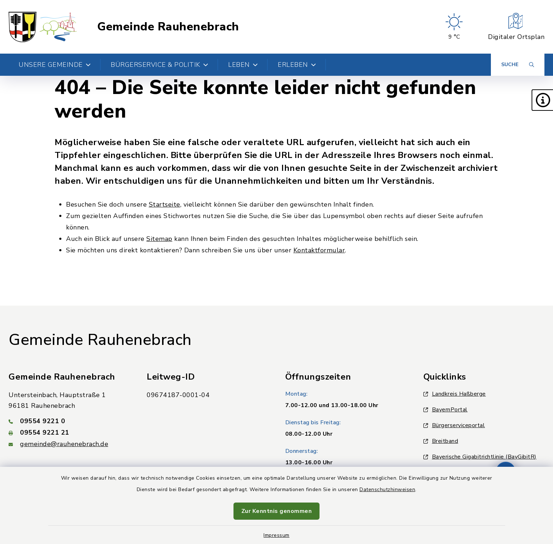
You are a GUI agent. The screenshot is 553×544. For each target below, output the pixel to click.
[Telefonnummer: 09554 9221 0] (69, 421)
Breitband (440, 441)
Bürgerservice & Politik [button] (159, 64)
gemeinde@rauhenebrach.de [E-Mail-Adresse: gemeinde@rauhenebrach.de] (64, 444)
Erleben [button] (297, 64)
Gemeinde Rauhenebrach (168, 27)
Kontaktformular (319, 250)
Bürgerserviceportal (454, 425)
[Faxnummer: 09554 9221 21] (69, 432)
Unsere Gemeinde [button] (55, 64)
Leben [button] (243, 64)
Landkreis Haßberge (454, 394)
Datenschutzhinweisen (387, 489)
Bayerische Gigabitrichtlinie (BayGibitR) (480, 457)
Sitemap (159, 238)
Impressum (276, 535)
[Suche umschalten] (517, 65)
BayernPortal (445, 410)
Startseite (164, 204)
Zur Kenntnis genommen (276, 511)
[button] (542, 100)
